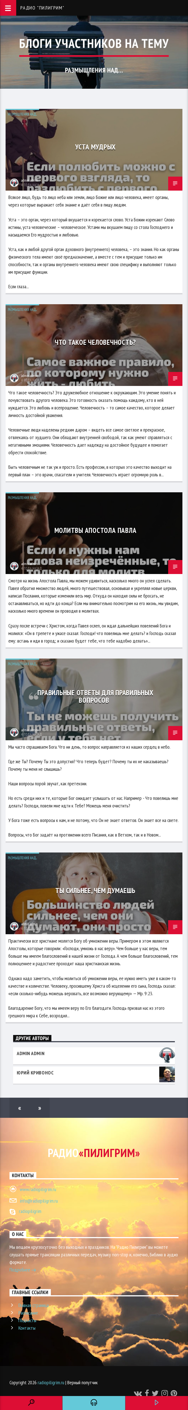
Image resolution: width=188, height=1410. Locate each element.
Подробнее (22, 1270)
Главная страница (33, 1305)
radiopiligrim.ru (51, 1382)
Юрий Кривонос (35, 1072)
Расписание (28, 1313)
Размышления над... (22, 114)
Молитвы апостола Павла (95, 530)
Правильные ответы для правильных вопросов (95, 696)
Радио (94, 1152)
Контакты (26, 1328)
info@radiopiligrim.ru (39, 1201)
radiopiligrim (30, 1211)
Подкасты (27, 1320)
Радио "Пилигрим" (42, 7)
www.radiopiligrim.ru (38, 1189)
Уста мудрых (95, 146)
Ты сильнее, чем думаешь (95, 890)
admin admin (29, 180)
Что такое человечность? (95, 342)
